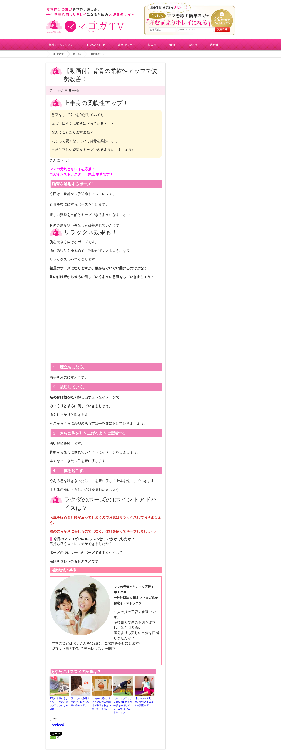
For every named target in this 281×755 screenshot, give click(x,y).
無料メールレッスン (61, 45)
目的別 (172, 45)
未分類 (77, 54)
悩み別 (152, 45)
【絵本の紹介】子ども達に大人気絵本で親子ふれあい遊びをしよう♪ (101, 703)
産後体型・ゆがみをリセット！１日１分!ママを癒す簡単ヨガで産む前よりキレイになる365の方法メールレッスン (189, 14)
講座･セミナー (126, 45)
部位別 (193, 45)
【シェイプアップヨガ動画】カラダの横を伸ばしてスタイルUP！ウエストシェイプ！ (123, 705)
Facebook (57, 725)
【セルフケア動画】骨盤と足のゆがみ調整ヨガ (144, 702)
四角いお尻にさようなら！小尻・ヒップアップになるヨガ (59, 703)
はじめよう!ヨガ (95, 45)
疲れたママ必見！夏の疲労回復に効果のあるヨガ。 (80, 702)
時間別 (214, 45)
